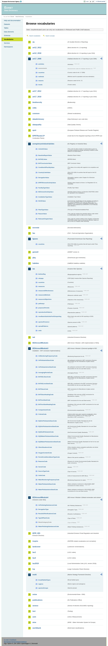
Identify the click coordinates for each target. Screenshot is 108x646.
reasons (40, 80)
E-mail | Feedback (10, 640)
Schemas (7, 35)
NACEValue (42, 201)
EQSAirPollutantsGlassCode (47, 421)
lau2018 (35, 563)
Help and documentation (12, 20)
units (40, 330)
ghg (34, 258)
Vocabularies (8, 39)
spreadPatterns (43, 326)
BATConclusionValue (45, 163)
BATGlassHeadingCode (45, 394)
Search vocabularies (34, 35)
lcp (33, 569)
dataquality (36, 125)
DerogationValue (43, 177)
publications (37, 600)
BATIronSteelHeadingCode (47, 404)
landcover (36, 547)
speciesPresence (43, 322)
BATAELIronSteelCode (45, 383)
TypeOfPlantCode (43, 518)
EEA (12, 1)
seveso (35, 606)
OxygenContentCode (45, 453)
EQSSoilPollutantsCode (46, 432)
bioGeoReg (41, 274)
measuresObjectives (45, 299)
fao (33, 233)
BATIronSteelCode (44, 400)
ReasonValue (42, 214)
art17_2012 (36, 91)
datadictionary (38, 119)
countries (41, 72)
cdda (34, 108)
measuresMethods (44, 295)
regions (40, 584)
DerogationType (43, 509)
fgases (35, 239)
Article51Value (43, 149)
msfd (34, 575)
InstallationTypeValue (45, 197)
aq (33, 42)
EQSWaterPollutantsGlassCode (48, 436)
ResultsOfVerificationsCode (47, 513)
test (33, 611)
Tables (6, 28)
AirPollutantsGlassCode (46, 360)
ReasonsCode (42, 461)
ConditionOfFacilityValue (46, 167)
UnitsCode (41, 475)
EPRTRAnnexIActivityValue (47, 182)
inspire (35, 541)
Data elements (9, 32)
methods (41, 76)
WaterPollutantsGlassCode (47, 484)
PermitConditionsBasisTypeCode (49, 457)
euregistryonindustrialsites (43, 144)
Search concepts (50, 35)
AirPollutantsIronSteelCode (47, 367)
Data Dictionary (20, 16)
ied (33, 337)
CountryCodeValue (44, 172)
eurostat (35, 228)
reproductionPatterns (45, 312)
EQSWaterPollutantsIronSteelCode (49, 442)
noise (34, 594)
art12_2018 (36, 53)
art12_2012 (36, 47)
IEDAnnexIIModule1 (40, 343)
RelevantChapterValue (45, 219)
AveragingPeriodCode (45, 372)
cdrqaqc (41, 278)
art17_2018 (36, 97)
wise (34, 622)
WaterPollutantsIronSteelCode (48, 489)
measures (41, 286)
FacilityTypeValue (43, 188)
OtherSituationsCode (45, 447)
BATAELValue (42, 159)
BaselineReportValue (45, 155)
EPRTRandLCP (38, 136)
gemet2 (35, 252)
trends (40, 84)
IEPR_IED (36, 533)
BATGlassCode (43, 389)
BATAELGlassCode (44, 377)
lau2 (34, 558)
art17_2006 (36, 59)
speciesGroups (43, 588)
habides (35, 263)
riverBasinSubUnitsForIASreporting (49, 316)
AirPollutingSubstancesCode (47, 505)
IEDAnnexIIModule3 (40, 348)
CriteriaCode (42, 414)
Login (87, 1)
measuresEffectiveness (45, 290)
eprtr (34, 130)
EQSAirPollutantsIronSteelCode (48, 426)
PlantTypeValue (43, 209)
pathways (41, 303)
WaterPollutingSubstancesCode (48, 526)
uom (34, 617)
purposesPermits (43, 308)
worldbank (36, 628)
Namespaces (8, 47)
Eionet (12, 16)
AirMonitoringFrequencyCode (47, 356)
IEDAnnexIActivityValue (46, 192)
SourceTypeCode (43, 471)
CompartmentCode (44, 410)
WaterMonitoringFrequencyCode (48, 479)
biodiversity (37, 102)
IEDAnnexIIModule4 (40, 497)
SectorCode (42, 467)
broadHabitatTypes (44, 580)
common (36, 113)
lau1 (34, 552)
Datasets (7, 24)
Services (7, 43)
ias (33, 269)
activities (41, 64)
